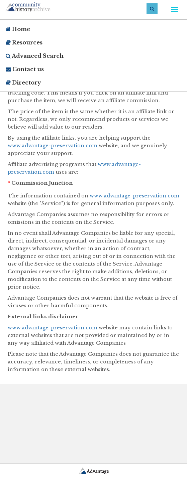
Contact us (25, 69)
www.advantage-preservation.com (52, 145)
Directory (23, 82)
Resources (24, 42)
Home (18, 29)
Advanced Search (35, 55)
